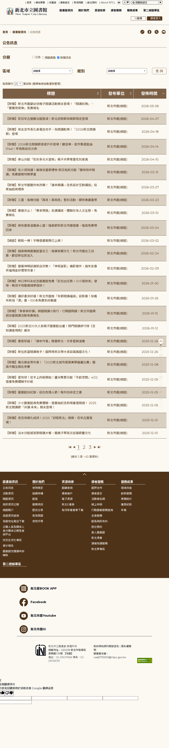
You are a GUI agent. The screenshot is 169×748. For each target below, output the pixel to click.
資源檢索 (100, 10)
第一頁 (70, 447)
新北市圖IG (32, 629)
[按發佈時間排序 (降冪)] (163, 93)
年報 (123, 510)
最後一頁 (99, 447)
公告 (38, 57)
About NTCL (108, 2)
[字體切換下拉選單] (126, 2)
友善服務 (96, 515)
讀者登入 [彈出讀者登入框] (154, 18)
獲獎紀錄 (126, 504)
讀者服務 (116, 10)
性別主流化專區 (12, 540)
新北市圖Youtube (37, 616)
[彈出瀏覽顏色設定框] (119, 2)
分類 (6, 57)
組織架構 (37, 493)
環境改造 (126, 488)
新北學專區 (98, 549)
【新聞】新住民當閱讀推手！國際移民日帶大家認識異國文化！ (48, 352)
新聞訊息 (65, 57)
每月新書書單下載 (72, 510)
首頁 (29, 2)
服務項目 (37, 504)
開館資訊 (8, 499)
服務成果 (132, 10)
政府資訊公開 (11, 504)
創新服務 (126, 493)
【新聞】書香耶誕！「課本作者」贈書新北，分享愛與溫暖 (45, 341)
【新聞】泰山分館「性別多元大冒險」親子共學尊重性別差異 (47, 159)
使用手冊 (37, 521)
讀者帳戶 (67, 493)
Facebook (32, 602)
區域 (6, 71)
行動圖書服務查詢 (102, 510)
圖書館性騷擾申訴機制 (13, 553)
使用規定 (37, 488)
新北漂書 (96, 538)
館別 (81, 71)
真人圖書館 (98, 532)
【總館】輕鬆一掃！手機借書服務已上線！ (35, 241)
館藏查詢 (67, 488)
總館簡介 (8, 510)
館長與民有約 (99, 521)
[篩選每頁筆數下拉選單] (18, 84)
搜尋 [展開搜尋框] (138, 18)
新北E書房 (68, 504)
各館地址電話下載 (13, 521)
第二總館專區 (151, 10)
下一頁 (95, 447)
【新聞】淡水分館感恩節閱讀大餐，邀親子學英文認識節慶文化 (48, 433)
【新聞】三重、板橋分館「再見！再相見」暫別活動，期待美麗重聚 (51, 200)
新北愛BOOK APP (38, 588)
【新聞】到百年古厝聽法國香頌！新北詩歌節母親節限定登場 (47, 119)
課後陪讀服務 (99, 543)
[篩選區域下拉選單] (52, 71)
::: (1, 2)
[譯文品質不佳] (9, 693)
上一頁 (74, 447)
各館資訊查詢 (11, 515)
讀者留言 (65, 2)
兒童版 (52, 2)
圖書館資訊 (66, 10)
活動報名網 (98, 499)
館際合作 (96, 488)
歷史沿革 (37, 510)
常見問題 (78, 2)
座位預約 (92, 2)
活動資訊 (8, 493)
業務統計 (126, 499)
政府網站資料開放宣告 (106, 646)
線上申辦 (96, 504)
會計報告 (8, 545)
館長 (35, 499)
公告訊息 (8, 488)
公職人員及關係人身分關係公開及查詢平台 (13, 530)
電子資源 (67, 499)
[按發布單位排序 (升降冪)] (130, 93)
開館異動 (50, 57)
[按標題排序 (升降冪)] (98, 93)
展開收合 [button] (84, 474)
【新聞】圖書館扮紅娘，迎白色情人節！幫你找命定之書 (44, 392)
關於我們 (83, 10)
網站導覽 (40, 2)
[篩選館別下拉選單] (127, 71)
